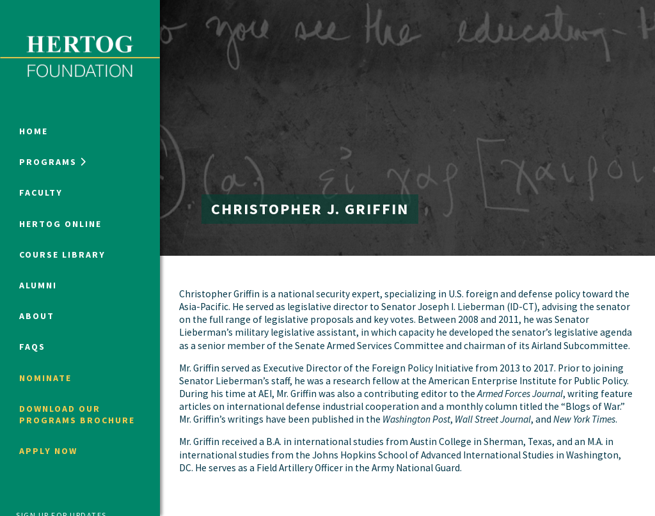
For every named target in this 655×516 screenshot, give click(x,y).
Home (33, 131)
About (36, 316)
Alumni (38, 285)
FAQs (32, 346)
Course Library (62, 254)
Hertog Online (60, 224)
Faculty (41, 192)
